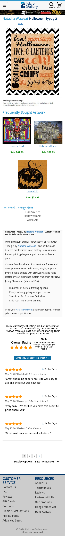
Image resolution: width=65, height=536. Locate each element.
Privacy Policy (11, 515)
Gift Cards (9, 501)
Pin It (20, 23)
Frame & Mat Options (16, 511)
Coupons (8, 506)
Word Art (32, 219)
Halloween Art (32, 216)
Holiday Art (32, 212)
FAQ (5, 492)
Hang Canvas (43, 511)
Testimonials (43, 487)
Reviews (7, 496)
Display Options (23, 461)
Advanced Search (13, 520)
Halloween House (48, 146)
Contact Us (9, 487)
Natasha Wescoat (15, 18)
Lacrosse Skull (17, 146)
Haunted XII (32, 191)
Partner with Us (44, 497)
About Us (41, 483)
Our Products (43, 502)
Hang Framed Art (45, 507)
